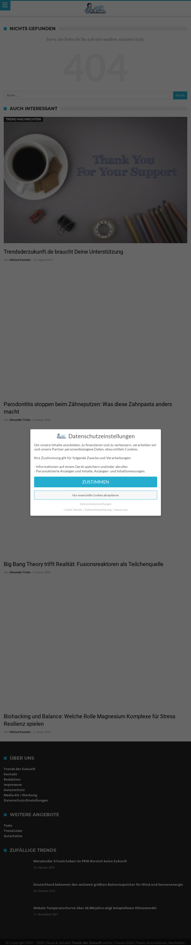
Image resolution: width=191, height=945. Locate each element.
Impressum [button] (121, 509)
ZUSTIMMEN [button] (95, 482)
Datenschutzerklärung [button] (98, 509)
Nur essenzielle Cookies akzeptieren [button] (95, 495)
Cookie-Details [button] (73, 509)
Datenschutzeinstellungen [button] (95, 504)
